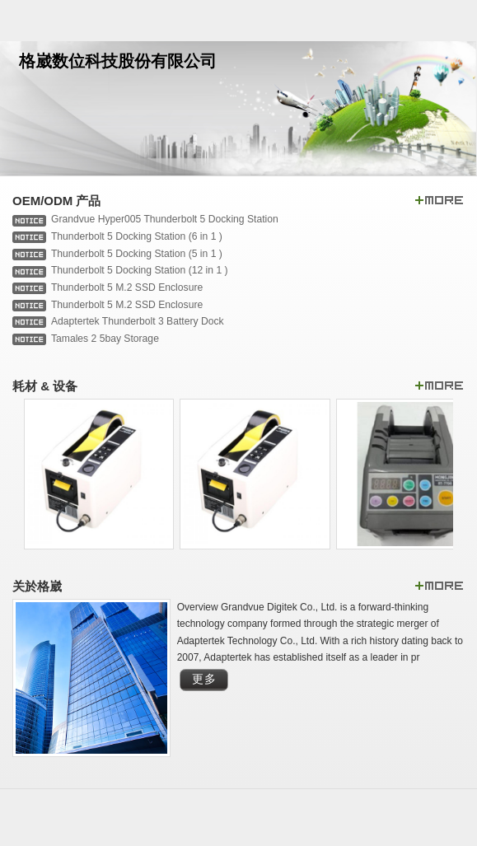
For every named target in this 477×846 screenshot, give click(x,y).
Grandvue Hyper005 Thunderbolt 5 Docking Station (164, 219)
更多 (204, 679)
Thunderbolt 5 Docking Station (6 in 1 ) (136, 236)
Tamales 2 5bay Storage (105, 338)
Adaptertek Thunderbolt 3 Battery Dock (137, 321)
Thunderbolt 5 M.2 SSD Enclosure (127, 287)
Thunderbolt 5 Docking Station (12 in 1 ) (139, 270)
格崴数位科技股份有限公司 (118, 61)
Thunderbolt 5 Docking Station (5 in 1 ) (136, 253)
